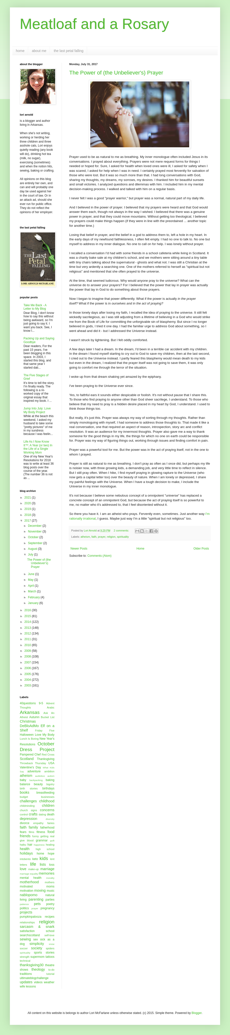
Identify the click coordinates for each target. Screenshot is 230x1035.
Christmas (28, 721)
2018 (28, 515)
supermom (37, 957)
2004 (28, 680)
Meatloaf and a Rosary (94, 24)
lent (52, 859)
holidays (26, 853)
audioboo (40, 776)
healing (50, 844)
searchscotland (30, 935)
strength (24, 956)
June (31, 574)
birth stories (29, 788)
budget (24, 796)
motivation (26, 890)
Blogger (196, 1013)
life (33, 864)
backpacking (36, 780)
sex (35, 939)
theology (38, 969)
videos (38, 982)
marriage (47, 869)
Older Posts (201, 548)
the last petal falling (68, 51)
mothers (49, 882)
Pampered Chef (30, 754)
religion (111, 536)
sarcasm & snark (37, 927)
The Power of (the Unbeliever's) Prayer (116, 73)
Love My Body (44, 734)
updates (26, 982)
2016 (28, 610)
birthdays (48, 788)
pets (37, 904)
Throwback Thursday (33, 763)
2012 (28, 633)
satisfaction (27, 931)
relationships (27, 922)
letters (23, 864)
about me (39, 51)
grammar (42, 840)
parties (50, 899)
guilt (52, 840)
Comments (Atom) (99, 555)
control (24, 814)
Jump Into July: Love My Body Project (37, 410)
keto (35, 859)
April (31, 585)
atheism (85, 536)
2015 (28, 616)
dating (42, 814)
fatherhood (47, 827)
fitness (41, 832)
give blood (27, 840)
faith (94, 536)
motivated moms (37, 886)
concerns (47, 810)
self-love (49, 935)
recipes (49, 916)
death (50, 814)
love (23, 869)
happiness (39, 844)
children (48, 806)
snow (51, 944)
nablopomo (28, 895)
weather (49, 982)
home (20, 51)
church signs (28, 810)
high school (45, 849)
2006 (28, 668)
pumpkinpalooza (30, 916)
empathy (38, 823)
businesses (47, 796)
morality (50, 878)
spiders (50, 948)
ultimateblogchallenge (34, 978)
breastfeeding (45, 792)
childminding (27, 805)
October (33, 537)
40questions (28, 703)
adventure (34, 771)
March (32, 591)
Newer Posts (78, 548)
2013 (28, 628)
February (34, 597)
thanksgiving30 (32, 965)
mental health (31, 878)
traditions (26, 974)
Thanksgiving (45, 759)
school (50, 931)
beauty (38, 784)
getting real (47, 836)
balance (25, 784)
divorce (24, 823)
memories (46, 873)
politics (24, 908)
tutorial (50, 973)
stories (50, 952)
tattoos (50, 957)
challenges (28, 801)
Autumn (34, 717)
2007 (28, 662)
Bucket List (47, 717)
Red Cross (48, 754)
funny (35, 836)
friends (25, 836)
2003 (28, 685)
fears (23, 832)
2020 (28, 503)
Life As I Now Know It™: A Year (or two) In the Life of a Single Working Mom (37, 447)
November (35, 531)
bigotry (50, 784)
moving (40, 890)
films (31, 832)
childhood (46, 801)
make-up (33, 869)
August (33, 549)
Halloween (27, 734)
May (31, 579)
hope (51, 853)
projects (26, 912)
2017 (28, 520)
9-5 (41, 703)
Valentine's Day (30, 767)
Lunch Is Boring (29, 738)
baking (50, 780)
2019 (28, 509)
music (50, 890)
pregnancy (47, 908)
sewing (25, 939)
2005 (28, 674)
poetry (50, 904)
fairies (50, 823)
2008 (28, 656)
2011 (28, 639)
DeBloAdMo (29, 726)
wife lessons (28, 986)
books (24, 792)
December (35, 526)
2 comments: (122, 530)
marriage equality (29, 873)
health (24, 849)
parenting (35, 899)
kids (44, 858)
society (36, 948)
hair (29, 844)
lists (43, 864)
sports (38, 952)
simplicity (36, 944)
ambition (49, 771)
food (50, 832)
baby (23, 780)
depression (28, 819)
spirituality (123, 536)
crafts (33, 814)
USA (51, 763)
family (33, 827)
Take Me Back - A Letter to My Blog (34, 306)
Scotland (27, 759)
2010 (28, 645)
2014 (28, 622)
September (35, 543)
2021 (28, 497)
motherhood (29, 882)
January (33, 603)
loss (51, 864)
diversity (50, 819)
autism (50, 776)
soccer (24, 948)
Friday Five (44, 730)
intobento (25, 859)
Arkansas (30, 712)
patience (24, 904)
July (31, 554)
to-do (51, 969)
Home (140, 548)
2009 (28, 651)
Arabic (50, 707)
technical (25, 960)
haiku (23, 844)
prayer (101, 536)
